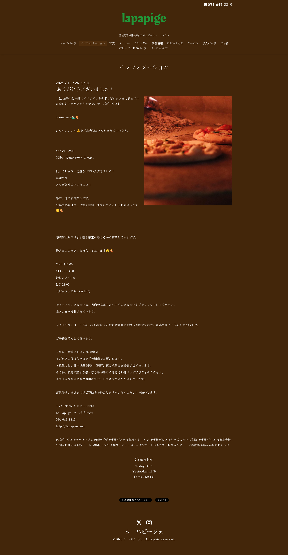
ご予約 (224, 43)
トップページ (68, 43)
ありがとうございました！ (85, 89)
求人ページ (209, 43)
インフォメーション (92, 43)
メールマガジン (160, 48)
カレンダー (141, 43)
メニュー (124, 43)
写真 (112, 43)
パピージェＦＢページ (132, 48)
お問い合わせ (175, 43)
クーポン (192, 43)
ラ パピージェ (144, 532)
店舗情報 (157, 43)
